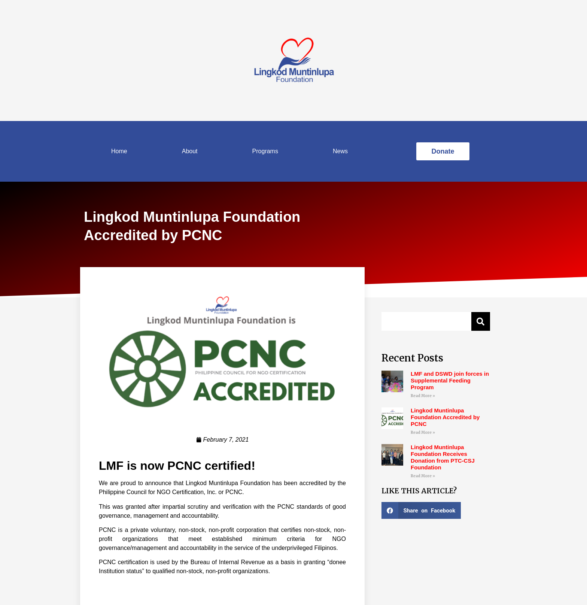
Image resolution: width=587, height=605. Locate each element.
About (190, 151)
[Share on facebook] (421, 510)
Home (119, 151)
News (340, 151)
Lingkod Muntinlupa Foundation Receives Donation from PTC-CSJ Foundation (443, 457)
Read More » (423, 395)
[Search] (480, 321)
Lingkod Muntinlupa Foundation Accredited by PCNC (445, 417)
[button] (442, 151)
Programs (265, 151)
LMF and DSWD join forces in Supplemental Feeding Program (450, 380)
